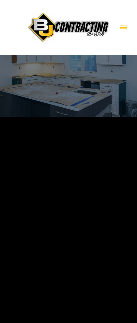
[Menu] (123, 27)
